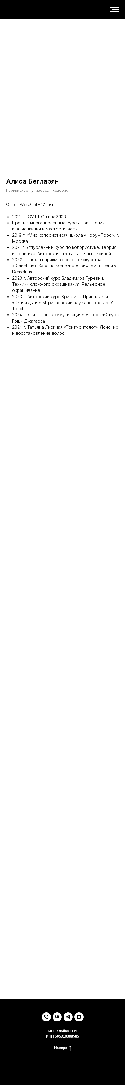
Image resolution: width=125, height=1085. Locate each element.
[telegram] (68, 1016)
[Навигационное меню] (114, 10)
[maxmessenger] (79, 1016)
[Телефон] (46, 1016)
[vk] (57, 1016)
